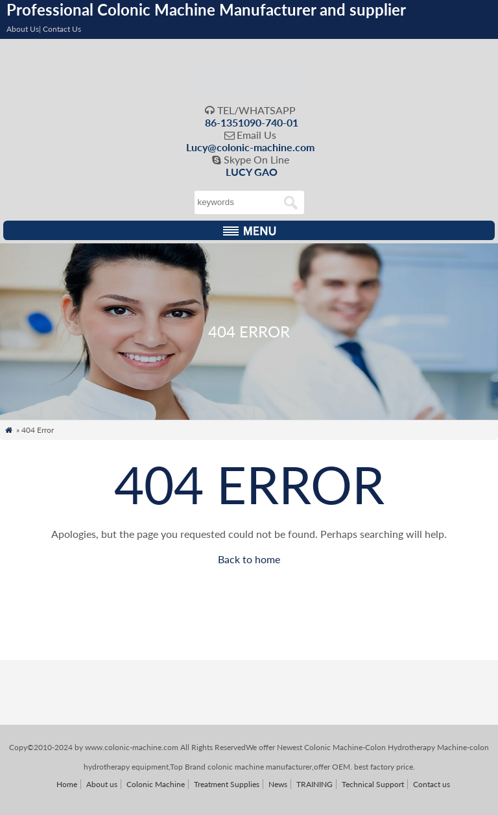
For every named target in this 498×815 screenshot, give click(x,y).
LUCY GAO (252, 171)
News (277, 784)
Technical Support (373, 784)
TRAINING (314, 784)
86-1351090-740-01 (251, 122)
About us (101, 784)
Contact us (431, 784)
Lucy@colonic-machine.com (250, 147)
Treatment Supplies (226, 784)
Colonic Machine (155, 784)
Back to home (249, 559)
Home (66, 784)
